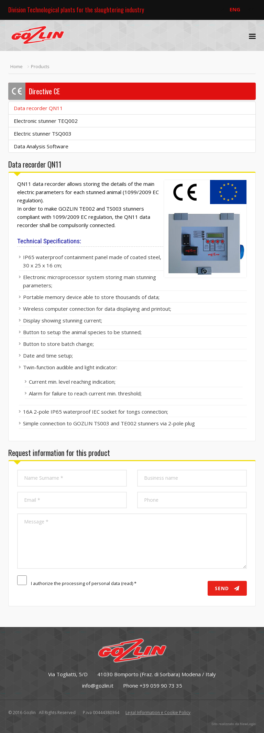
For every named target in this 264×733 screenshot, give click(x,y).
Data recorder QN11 (38, 108)
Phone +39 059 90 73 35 (152, 685)
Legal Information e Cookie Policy (157, 712)
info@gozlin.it (97, 685)
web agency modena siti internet (233, 724)
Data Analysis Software (41, 146)
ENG (235, 9)
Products (40, 66)
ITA (220, 9)
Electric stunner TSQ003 (43, 133)
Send (227, 588)
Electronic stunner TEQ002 (46, 120)
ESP (249, 9)
